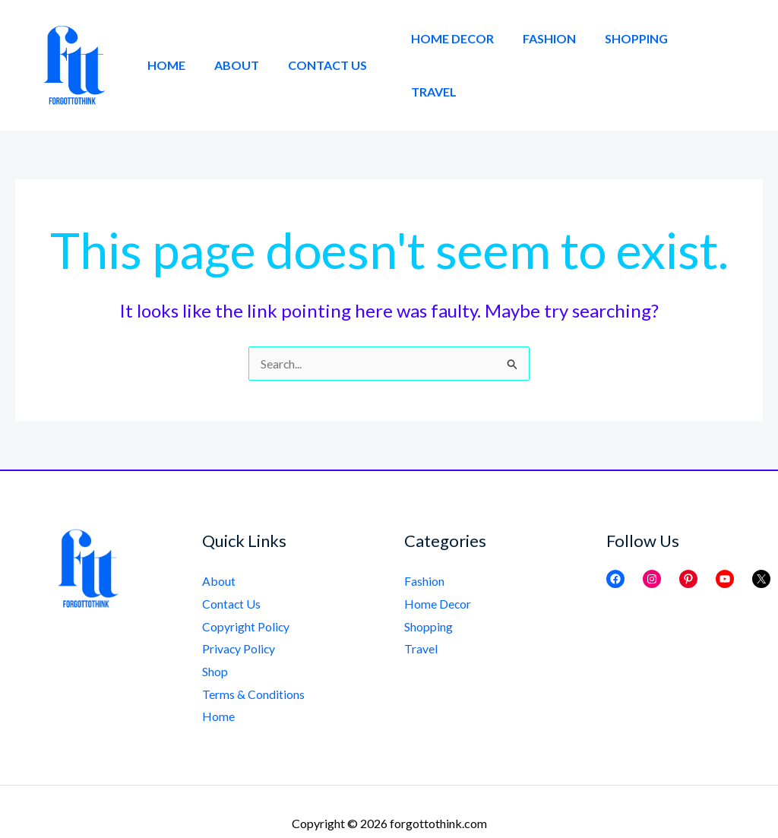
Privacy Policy (239, 625)
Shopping (637, 53)
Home (164, 53)
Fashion (555, 53)
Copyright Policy (246, 602)
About (229, 53)
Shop (215, 647)
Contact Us (316, 53)
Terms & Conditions (253, 670)
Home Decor (463, 53)
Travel (716, 53)
